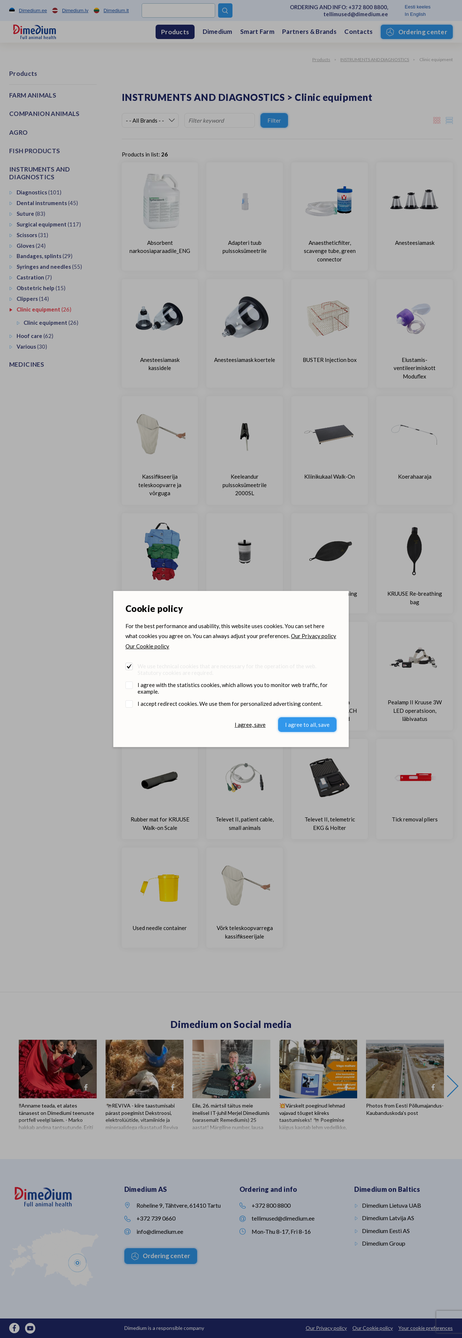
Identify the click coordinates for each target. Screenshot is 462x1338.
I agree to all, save (307, 724)
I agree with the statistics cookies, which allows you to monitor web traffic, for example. (233, 688)
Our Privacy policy (313, 636)
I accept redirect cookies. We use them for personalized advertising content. (230, 703)
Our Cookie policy (147, 646)
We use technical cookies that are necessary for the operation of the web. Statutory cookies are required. (227, 669)
